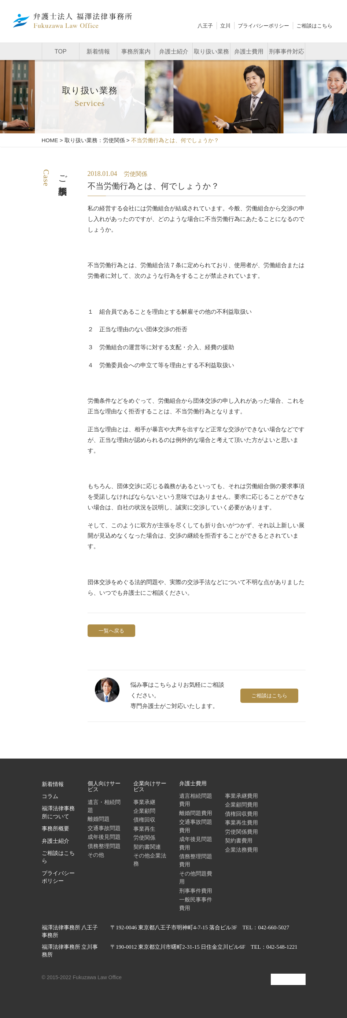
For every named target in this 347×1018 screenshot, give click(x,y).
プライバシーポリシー (263, 26)
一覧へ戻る (111, 631)
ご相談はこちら (314, 26)
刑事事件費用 (195, 891)
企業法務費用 (241, 850)
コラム (50, 796)
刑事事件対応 (286, 51)
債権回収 (144, 819)
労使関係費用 (241, 832)
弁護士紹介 (173, 51)
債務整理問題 (104, 846)
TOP (61, 51)
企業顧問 (144, 811)
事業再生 (144, 829)
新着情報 (98, 51)
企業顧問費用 (241, 804)
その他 (96, 855)
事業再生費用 (241, 822)
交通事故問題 (104, 828)
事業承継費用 (241, 796)
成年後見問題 (104, 837)
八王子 (205, 26)
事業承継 (144, 802)
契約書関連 (147, 847)
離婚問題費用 (195, 813)
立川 (225, 26)
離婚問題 (99, 819)
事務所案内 (136, 51)
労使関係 (144, 837)
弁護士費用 (248, 51)
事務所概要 (55, 828)
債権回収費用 (241, 814)
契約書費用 (238, 840)
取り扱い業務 (211, 51)
